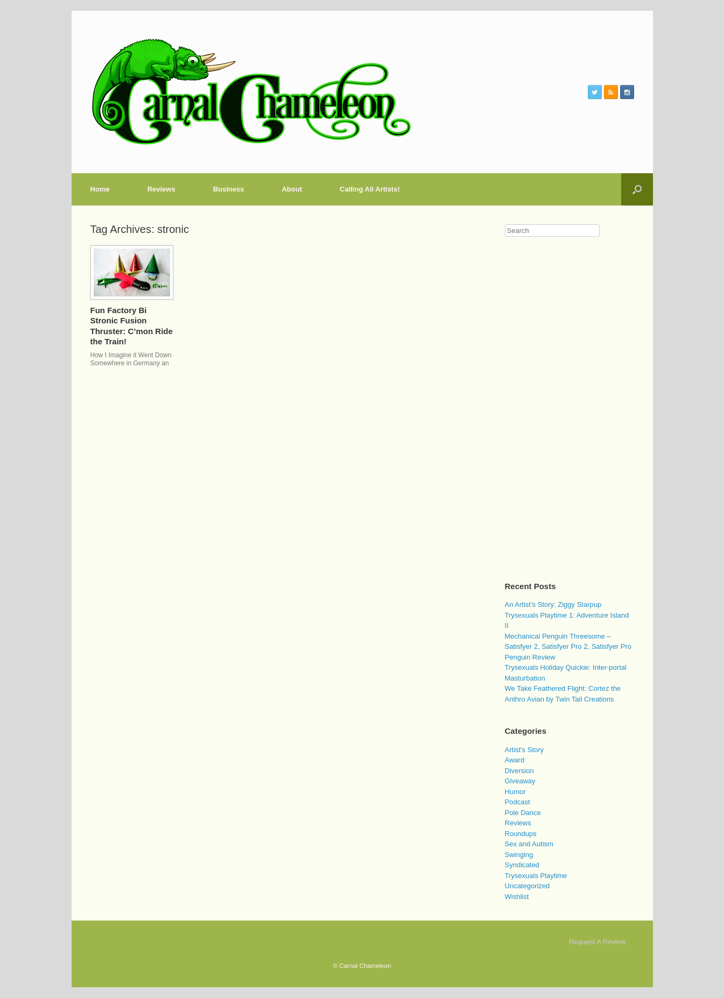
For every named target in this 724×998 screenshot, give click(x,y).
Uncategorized (527, 886)
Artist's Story (524, 750)
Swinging (519, 855)
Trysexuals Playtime (536, 876)
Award (515, 760)
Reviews (161, 189)
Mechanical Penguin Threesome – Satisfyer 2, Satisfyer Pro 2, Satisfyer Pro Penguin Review (568, 646)
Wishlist (517, 897)
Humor (515, 792)
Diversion (519, 771)
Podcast (517, 802)
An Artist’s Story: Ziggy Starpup (553, 604)
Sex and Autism (529, 844)
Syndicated (522, 865)
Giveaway (520, 781)
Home (100, 189)
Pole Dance (523, 813)
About (292, 189)
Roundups (521, 834)
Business (228, 189)
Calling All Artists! (370, 189)
